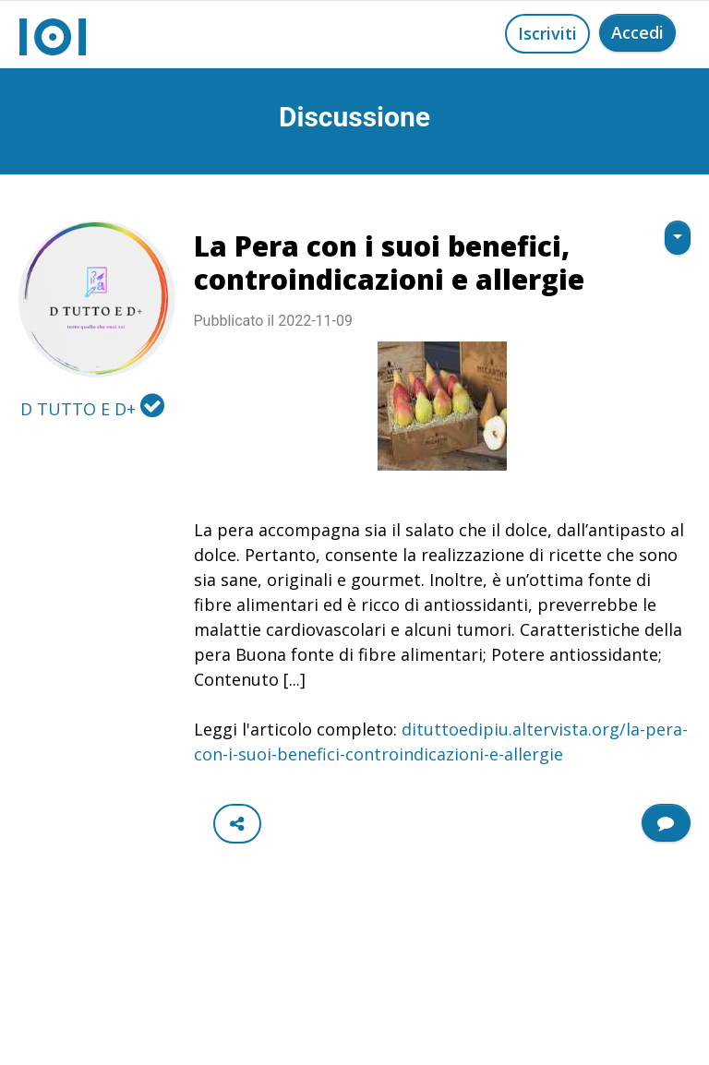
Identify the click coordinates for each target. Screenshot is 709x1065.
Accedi (637, 32)
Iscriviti (547, 33)
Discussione (354, 117)
